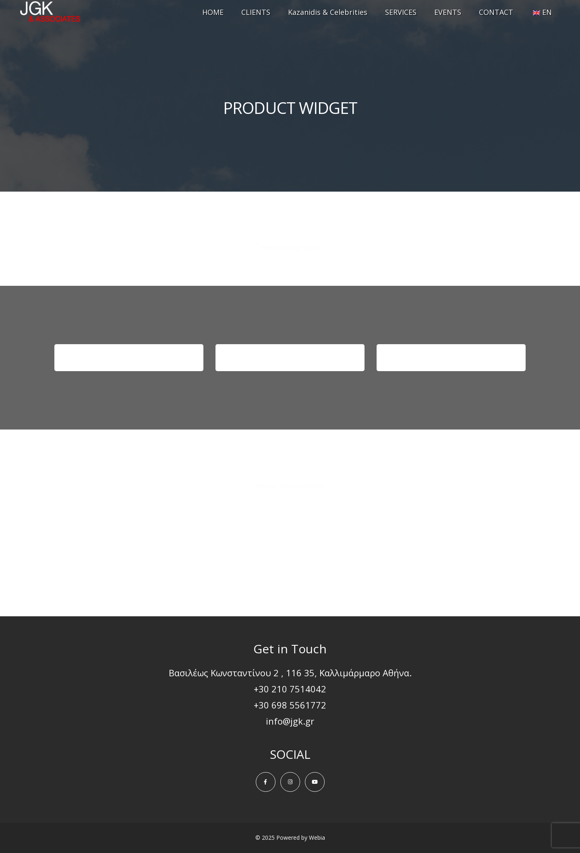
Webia (317, 837)
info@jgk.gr (290, 721)
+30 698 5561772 (290, 705)
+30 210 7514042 (290, 689)
